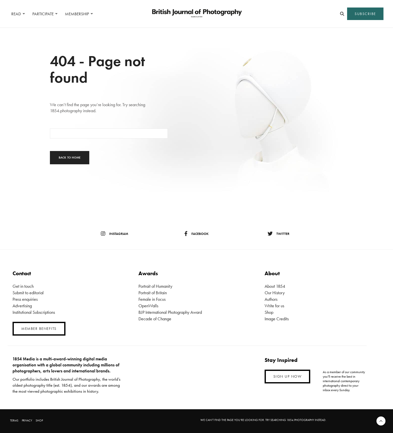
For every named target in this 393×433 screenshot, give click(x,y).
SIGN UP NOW (287, 376)
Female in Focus (152, 299)
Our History (275, 293)
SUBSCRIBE (365, 13)
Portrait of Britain (152, 293)
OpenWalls (148, 306)
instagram (114, 233)
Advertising (22, 306)
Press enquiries (25, 299)
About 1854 (275, 286)
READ (16, 14)
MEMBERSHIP (77, 14)
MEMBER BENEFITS (39, 328)
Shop (269, 312)
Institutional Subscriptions (34, 312)
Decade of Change (154, 319)
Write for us (274, 306)
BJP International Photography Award (170, 312)
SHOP (39, 420)
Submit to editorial (28, 293)
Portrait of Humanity (155, 286)
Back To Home (70, 158)
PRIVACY (27, 420)
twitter (278, 233)
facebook (196, 233)
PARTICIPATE (43, 14)
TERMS (14, 420)
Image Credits (277, 319)
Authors (271, 299)
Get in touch (23, 286)
